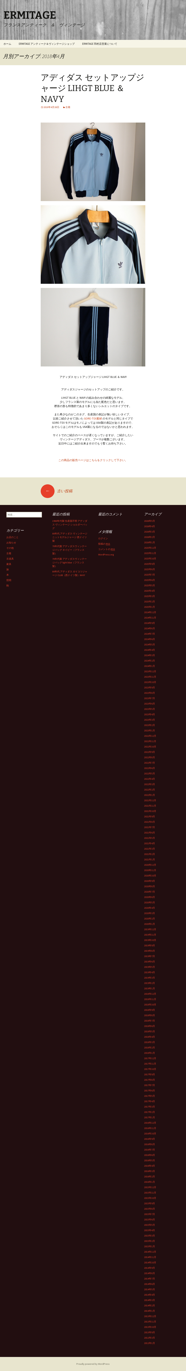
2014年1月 (149, 1310)
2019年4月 (149, 972)
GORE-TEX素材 (93, 418)
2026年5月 (149, 520)
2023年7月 (149, 698)
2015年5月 (149, 1224)
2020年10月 (150, 875)
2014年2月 (149, 1305)
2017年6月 (149, 1090)
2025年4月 (149, 590)
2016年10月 (150, 1133)
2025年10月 (150, 558)
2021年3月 (149, 848)
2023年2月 (149, 725)
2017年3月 (149, 1106)
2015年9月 (149, 1203)
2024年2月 (149, 660)
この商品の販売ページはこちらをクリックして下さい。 (93, 460)
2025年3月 (149, 596)
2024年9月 (149, 623)
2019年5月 (149, 966)
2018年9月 (149, 1009)
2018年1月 (149, 1052)
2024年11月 (150, 617)
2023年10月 (150, 682)
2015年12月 (150, 1187)
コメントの (106, 549)
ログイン (103, 538)
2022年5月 (149, 773)
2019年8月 (149, 950)
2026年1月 (149, 542)
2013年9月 (149, 1332)
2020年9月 (149, 881)
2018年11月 (150, 999)
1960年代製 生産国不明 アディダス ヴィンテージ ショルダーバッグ (69, 524)
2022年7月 (149, 762)
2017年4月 (149, 1101)
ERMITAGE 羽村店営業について (99, 43)
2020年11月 (150, 870)
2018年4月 (149, 1036)
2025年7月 (149, 574)
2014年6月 (149, 1284)
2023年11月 (150, 676)
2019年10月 (150, 940)
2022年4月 (149, 778)
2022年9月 (149, 752)
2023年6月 (149, 703)
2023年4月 (149, 714)
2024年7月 (149, 633)
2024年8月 (149, 628)
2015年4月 (149, 1230)
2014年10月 (150, 1262)
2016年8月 (149, 1144)
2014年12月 (150, 1251)
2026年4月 (149, 526)
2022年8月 (149, 757)
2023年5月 (149, 709)
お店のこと (12, 537)
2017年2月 (149, 1112)
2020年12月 (150, 864)
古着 (67, 107)
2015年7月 (149, 1214)
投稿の (104, 544)
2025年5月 (149, 585)
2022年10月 (150, 746)
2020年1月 (149, 923)
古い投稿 (56, 490)
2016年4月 (149, 1165)
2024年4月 (149, 649)
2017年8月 (149, 1079)
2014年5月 (149, 1289)
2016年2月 (149, 1176)
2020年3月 (149, 913)
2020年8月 (149, 886)
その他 (10, 548)
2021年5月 (149, 838)
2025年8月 (149, 569)
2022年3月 (149, 784)
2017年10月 (150, 1069)
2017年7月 (149, 1085)
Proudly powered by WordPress (93, 1363)
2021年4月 (149, 843)
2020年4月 (149, 907)
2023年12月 (150, 671)
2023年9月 (149, 687)
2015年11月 (150, 1192)
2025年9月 (149, 563)
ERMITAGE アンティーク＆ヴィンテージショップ (47, 43)
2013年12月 (150, 1316)
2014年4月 (149, 1294)
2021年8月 (149, 821)
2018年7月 (149, 1020)
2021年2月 (149, 854)
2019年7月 (149, 956)
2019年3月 (149, 977)
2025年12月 (150, 547)
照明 (8, 580)
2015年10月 (150, 1198)
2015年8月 (149, 1208)
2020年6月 (149, 897)
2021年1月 (149, 859)
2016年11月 (150, 1128)
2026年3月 (149, 531)
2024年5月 (149, 644)
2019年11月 (150, 934)
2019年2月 (149, 983)
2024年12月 (150, 612)
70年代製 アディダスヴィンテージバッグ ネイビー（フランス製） (69, 550)
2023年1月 (149, 730)
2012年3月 (149, 1337)
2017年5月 (149, 1095)
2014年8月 (149, 1273)
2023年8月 (149, 692)
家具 (8, 564)
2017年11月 (150, 1063)
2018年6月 (149, 1026)
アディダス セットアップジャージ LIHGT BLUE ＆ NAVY (92, 88)
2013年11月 (150, 1321)
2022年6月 (149, 768)
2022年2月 (149, 789)
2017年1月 (149, 1117)
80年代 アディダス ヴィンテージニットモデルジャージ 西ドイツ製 (69, 537)
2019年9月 (149, 945)
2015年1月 (149, 1246)
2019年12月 (150, 929)
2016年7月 (149, 1149)
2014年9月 (149, 1267)
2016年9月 (149, 1138)
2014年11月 (150, 1257)
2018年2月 (149, 1047)
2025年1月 (149, 606)
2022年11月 (150, 741)
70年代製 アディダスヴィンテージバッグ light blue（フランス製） (69, 562)
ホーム (7, 43)
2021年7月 (149, 827)
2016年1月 (149, 1181)
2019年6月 (149, 961)
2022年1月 (149, 795)
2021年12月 (150, 800)
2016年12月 (150, 1122)
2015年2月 (149, 1241)
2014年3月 (149, 1300)
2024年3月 (149, 655)
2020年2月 (149, 918)
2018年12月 (150, 993)
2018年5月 (149, 1031)
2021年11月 (150, 805)
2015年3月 (149, 1235)
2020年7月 (149, 891)
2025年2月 (149, 601)
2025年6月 (149, 580)
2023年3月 (149, 719)
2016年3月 (149, 1171)
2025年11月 (150, 553)
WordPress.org (106, 554)
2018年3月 (149, 1042)
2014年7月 (149, 1278)
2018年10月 (150, 1004)
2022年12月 (150, 735)
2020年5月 (149, 902)
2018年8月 (149, 1015)
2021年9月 (149, 816)
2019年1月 (149, 988)
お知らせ (11, 542)
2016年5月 (149, 1160)
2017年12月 (150, 1058)
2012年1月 (149, 1343)
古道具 (10, 558)
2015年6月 (149, 1219)
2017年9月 (149, 1074)
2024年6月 (149, 639)
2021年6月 (149, 832)
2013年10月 (150, 1327)
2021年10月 (150, 811)
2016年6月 (149, 1155)
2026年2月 (149, 537)
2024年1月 (149, 666)
